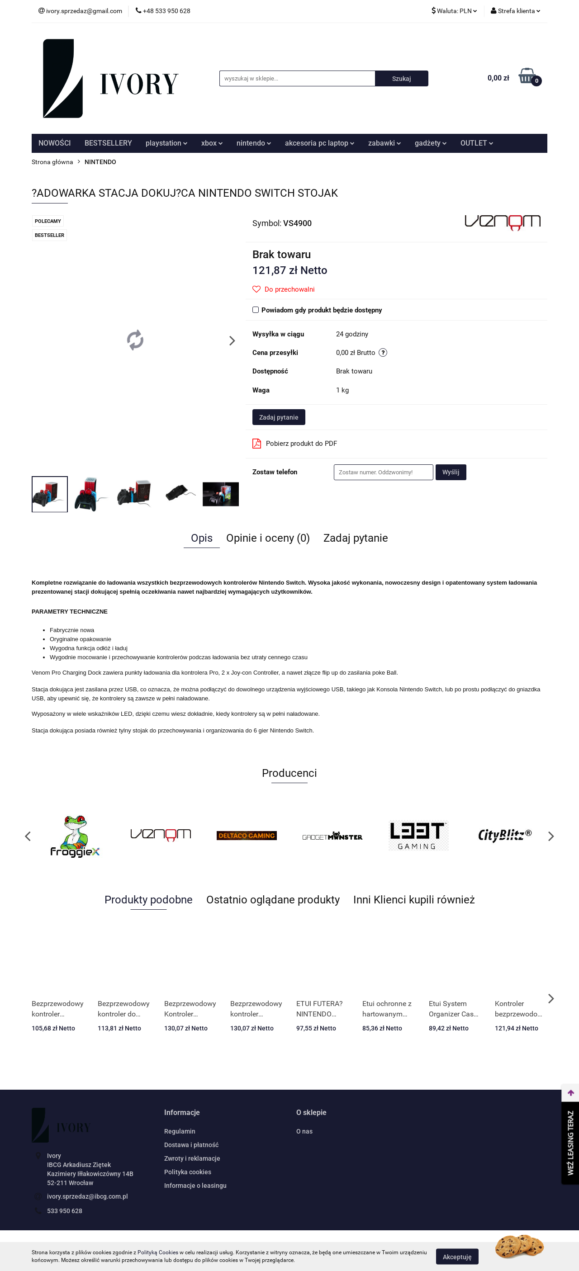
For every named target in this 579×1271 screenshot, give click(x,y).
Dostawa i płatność (191, 1144)
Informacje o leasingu (195, 1185)
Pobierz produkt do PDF (294, 444)
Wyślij (451, 472)
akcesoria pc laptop (320, 143)
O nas (304, 1131)
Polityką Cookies (158, 1252)
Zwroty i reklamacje (192, 1158)
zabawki (384, 143)
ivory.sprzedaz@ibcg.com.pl (87, 1196)
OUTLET (477, 143)
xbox (212, 143)
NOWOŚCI (54, 143)
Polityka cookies (187, 1172)
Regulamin (179, 1131)
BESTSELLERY (108, 143)
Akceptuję (457, 1256)
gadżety (431, 143)
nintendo (254, 143)
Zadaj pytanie (279, 417)
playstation (167, 143)
